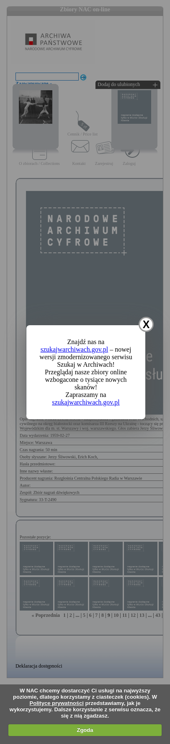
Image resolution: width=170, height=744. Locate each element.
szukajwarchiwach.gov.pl (74, 349)
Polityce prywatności (57, 703)
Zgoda (85, 730)
